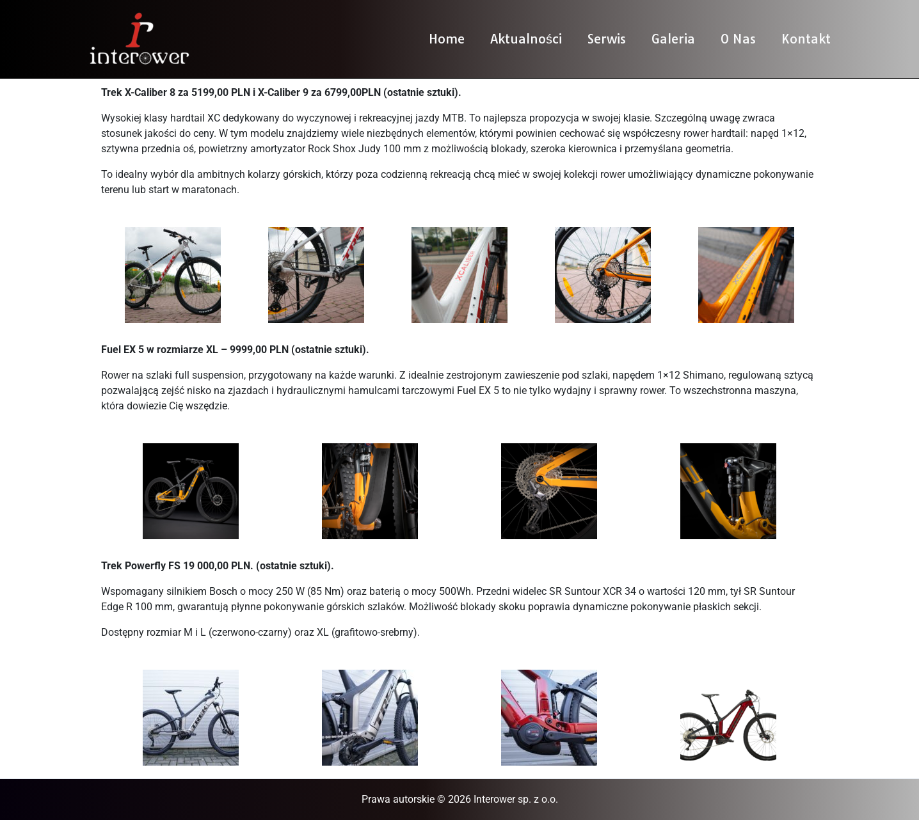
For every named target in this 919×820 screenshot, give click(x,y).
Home (447, 39)
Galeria (673, 39)
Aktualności (526, 39)
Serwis (606, 39)
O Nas (738, 39)
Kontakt (806, 39)
